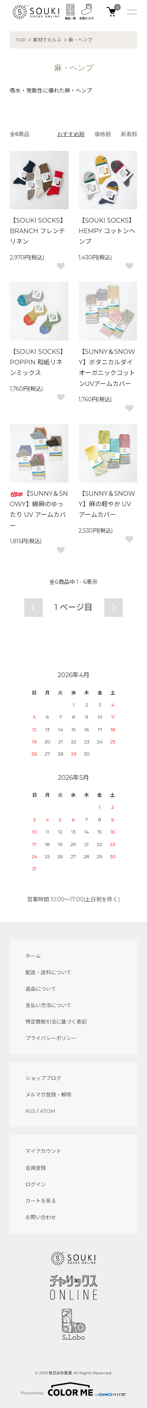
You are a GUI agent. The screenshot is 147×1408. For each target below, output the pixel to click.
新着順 (129, 134)
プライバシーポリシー (50, 1038)
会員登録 (35, 1168)
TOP (20, 40)
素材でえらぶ (47, 40)
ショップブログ (43, 1078)
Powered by (73, 1389)
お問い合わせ (40, 1217)
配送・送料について (48, 972)
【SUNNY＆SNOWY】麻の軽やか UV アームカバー (107, 504)
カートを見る (40, 1201)
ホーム (33, 956)
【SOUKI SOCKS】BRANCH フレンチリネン (38, 231)
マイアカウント (43, 1151)
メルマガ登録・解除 (48, 1094)
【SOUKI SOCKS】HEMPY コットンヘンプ (107, 231)
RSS (30, 1111)
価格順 (102, 134)
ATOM (48, 1111)
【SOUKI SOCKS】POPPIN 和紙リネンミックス (38, 362)
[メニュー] (131, 12)
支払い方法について (48, 1005)
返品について (40, 989)
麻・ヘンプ (80, 40)
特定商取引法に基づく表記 (56, 1021)
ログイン (35, 1184)
